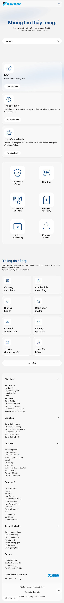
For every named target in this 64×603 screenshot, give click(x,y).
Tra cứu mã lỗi (10, 540)
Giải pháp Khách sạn (12, 432)
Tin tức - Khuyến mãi (12, 476)
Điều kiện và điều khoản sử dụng (32, 587)
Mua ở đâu (9, 465)
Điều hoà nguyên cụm (13, 406)
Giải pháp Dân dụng (12, 424)
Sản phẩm (9, 379)
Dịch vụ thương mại (12, 537)
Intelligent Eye (10, 514)
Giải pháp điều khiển (12, 404)
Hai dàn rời (9, 388)
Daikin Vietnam (10, 452)
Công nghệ (10, 482)
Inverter (8, 491)
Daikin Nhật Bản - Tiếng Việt (15, 468)
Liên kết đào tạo (11, 565)
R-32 (6, 512)
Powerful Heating (11, 509)
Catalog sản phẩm (11, 548)
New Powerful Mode (13, 504)
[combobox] (32, 41)
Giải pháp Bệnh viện (12, 437)
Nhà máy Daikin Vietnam (14, 457)
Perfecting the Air (11, 450)
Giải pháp (9, 418)
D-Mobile (8, 507)
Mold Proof (9, 517)
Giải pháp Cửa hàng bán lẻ (15, 429)
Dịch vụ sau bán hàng (13, 532)
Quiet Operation (11, 520)
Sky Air (7, 396)
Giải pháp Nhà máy (12, 434)
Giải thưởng (9, 463)
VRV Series (9, 398)
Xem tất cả (32, 363)
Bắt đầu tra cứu (13, 120)
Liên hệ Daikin (10, 545)
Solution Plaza (10, 470)
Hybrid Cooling (10, 488)
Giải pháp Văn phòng (13, 427)
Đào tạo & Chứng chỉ (13, 563)
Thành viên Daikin (11, 560)
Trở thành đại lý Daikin (13, 568)
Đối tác (8, 554)
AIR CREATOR (10, 385)
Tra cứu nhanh (12, 153)
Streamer (8, 493)
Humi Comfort (10, 496)
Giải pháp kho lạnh (12, 401)
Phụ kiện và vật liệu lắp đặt (15, 411)
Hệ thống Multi (10, 393)
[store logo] (12, 4)
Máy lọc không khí (12, 391)
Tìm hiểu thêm (12, 86)
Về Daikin (9, 443)
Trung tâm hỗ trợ (13, 526)
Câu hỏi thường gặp (12, 543)
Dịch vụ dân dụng (11, 535)
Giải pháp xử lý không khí (14, 409)
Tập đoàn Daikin (12, 455)
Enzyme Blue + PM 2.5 (13, 499)
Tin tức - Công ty (11, 473)
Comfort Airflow (11, 501)
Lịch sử (7, 460)
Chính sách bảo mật (32, 592)
